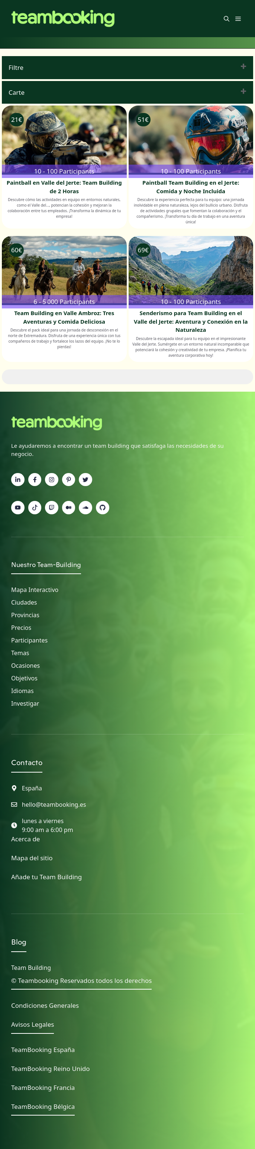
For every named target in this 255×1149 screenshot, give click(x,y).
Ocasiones (25, 665)
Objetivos (24, 678)
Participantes (29, 640)
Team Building (31, 968)
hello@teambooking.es (54, 804)
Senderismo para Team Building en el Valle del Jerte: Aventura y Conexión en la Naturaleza (191, 321)
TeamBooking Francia (43, 1087)
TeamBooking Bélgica (43, 1106)
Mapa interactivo (34, 590)
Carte (17, 92)
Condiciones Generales (45, 1005)
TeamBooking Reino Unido (50, 1068)
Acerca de (25, 839)
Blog (18, 942)
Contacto (26, 762)
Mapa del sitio (32, 858)
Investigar (25, 703)
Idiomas (22, 691)
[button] (226, 18)
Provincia (23, 615)
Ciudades (24, 602)
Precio (19, 628)
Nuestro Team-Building (46, 564)
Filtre (16, 67)
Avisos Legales (32, 1024)
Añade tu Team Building (46, 877)
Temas (20, 653)
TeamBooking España (43, 1049)
